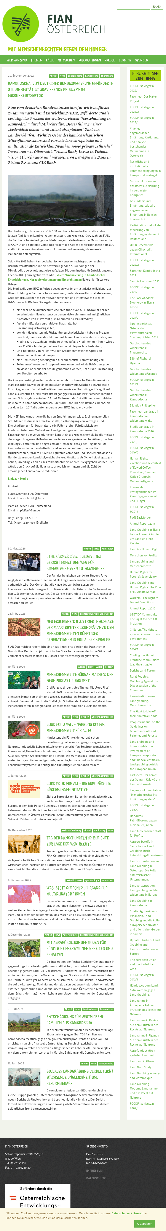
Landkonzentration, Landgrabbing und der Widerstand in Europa (144, 890)
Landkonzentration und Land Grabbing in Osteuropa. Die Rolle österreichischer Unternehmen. (145, 870)
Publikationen (89, 59)
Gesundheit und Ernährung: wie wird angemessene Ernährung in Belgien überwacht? (143, 210)
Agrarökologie (92, 880)
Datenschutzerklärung (126, 1213)
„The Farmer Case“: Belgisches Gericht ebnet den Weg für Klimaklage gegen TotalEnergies (75, 562)
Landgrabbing (75, 75)
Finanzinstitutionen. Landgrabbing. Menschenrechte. (143, 700)
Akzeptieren (144, 1224)
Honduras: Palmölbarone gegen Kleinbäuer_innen (143, 820)
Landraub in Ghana (142, 1061)
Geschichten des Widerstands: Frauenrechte (140, 347)
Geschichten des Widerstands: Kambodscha (140, 394)
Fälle (50, 59)
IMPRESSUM (94, 1171)
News (62, 75)
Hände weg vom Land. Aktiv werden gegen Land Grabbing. (144, 990)
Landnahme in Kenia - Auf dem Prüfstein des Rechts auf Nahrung (144, 1024)
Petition (85, 716)
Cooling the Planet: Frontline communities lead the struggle (144, 659)
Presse (110, 59)
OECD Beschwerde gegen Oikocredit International (141, 249)
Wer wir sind (17, 59)
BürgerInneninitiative (102, 716)
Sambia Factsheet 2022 (145, 281)
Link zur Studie (18, 479)
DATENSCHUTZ (96, 1178)
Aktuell (53, 75)
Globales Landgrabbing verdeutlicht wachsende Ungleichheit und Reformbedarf (79, 1077)
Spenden (141, 59)
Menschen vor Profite (143, 555)
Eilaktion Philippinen (143, 405)
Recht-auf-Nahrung (71, 830)
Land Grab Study (141, 1067)
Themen (36, 59)
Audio (99, 666)
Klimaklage (107, 548)
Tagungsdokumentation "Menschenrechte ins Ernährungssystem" (145, 794)
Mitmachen (66, 59)
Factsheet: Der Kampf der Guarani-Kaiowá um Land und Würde (145, 779)
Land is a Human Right (144, 549)
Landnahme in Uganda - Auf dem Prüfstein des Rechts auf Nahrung (145, 1039)
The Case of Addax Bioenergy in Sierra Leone (142, 302)
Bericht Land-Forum (143, 670)
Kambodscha (91, 75)
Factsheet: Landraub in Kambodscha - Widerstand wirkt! (144, 416)
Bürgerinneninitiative (102, 776)
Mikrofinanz (107, 75)
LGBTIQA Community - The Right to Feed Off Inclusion (144, 618)
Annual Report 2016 (142, 608)
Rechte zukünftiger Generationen (96, 613)
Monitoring (99, 830)
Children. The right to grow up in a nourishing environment (145, 634)
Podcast (109, 666)
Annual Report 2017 (142, 524)
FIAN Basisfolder (140, 517)
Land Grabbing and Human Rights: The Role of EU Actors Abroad (145, 587)
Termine (125, 59)
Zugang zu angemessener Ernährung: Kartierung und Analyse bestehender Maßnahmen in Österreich (144, 141)
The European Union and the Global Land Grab (143, 964)
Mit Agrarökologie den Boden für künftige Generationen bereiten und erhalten (79, 948)
